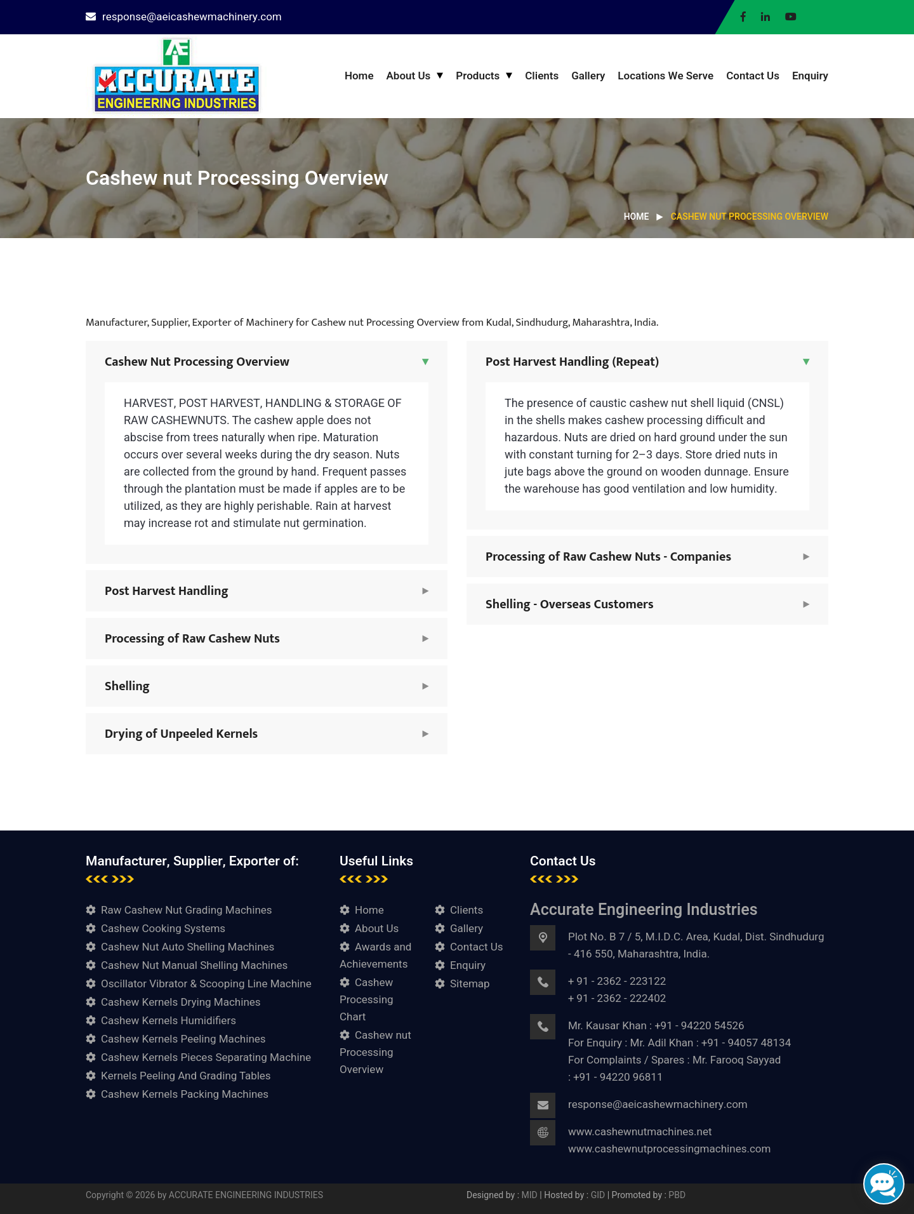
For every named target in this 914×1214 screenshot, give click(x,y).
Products (478, 76)
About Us (409, 76)
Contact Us (752, 76)
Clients (542, 76)
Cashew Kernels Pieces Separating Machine (206, 1057)
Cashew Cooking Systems (163, 929)
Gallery (588, 76)
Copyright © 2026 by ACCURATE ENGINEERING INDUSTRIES (204, 1195)
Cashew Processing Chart (367, 1000)
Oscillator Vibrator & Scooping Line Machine (206, 984)
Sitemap (470, 984)
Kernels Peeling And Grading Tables (186, 1076)
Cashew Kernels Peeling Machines (183, 1039)
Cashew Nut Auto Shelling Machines (187, 947)
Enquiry (810, 76)
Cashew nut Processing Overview (375, 1052)
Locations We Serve (665, 76)
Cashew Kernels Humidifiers (168, 1021)
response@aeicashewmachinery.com (184, 17)
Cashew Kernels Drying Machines (181, 1002)
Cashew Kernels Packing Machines (184, 1094)
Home (359, 76)
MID (531, 1195)
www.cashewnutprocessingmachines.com (669, 1149)
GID (598, 1195)
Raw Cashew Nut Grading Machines (186, 910)
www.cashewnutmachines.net (640, 1132)
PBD (677, 1195)
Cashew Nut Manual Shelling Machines (194, 965)
